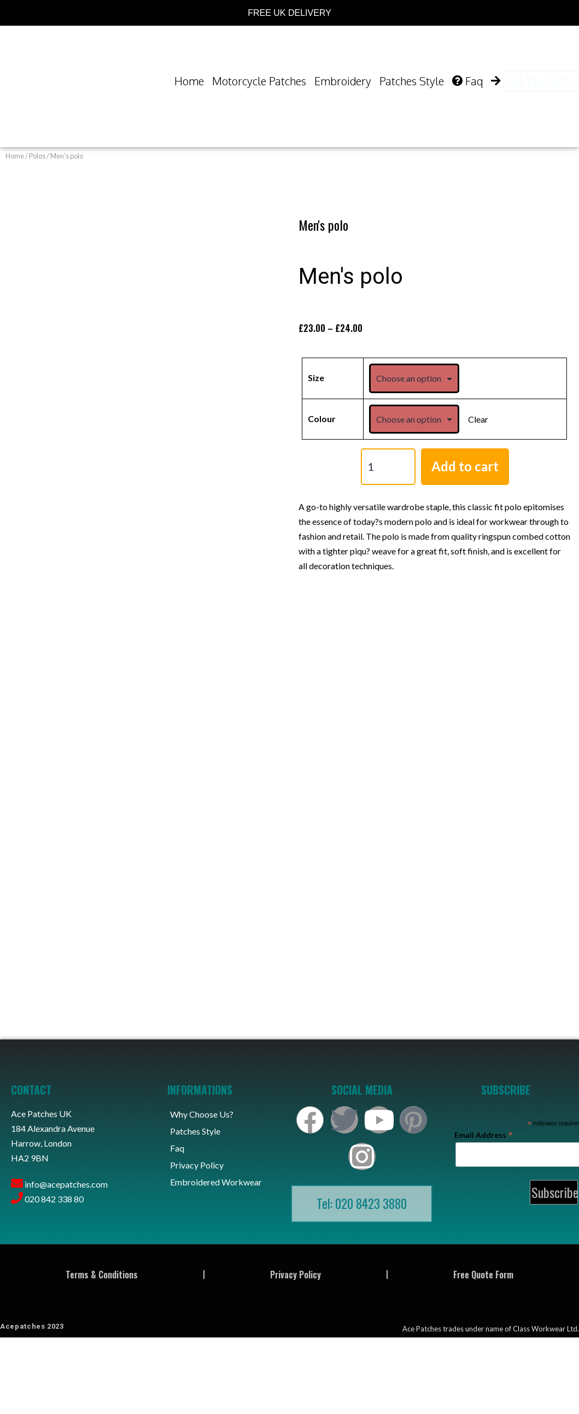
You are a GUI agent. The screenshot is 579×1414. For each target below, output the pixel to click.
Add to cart (465, 466)
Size (316, 377)
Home (189, 81)
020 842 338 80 (54, 1199)
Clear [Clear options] (478, 419)
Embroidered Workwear (216, 1182)
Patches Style (411, 81)
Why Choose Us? (201, 1114)
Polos (37, 155)
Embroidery (342, 81)
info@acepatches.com (66, 1184)
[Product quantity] (388, 466)
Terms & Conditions (102, 1274)
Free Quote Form (483, 1274)
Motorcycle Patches (259, 81)
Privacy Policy (197, 1165)
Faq (467, 81)
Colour (322, 418)
